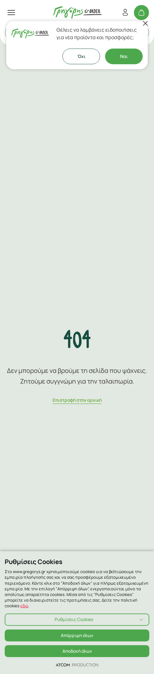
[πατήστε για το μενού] (11, 12)
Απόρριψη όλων (77, 635)
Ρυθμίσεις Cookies (74, 619)
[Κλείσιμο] (145, 23)
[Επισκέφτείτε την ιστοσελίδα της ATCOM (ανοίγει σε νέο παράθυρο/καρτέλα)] (77, 664)
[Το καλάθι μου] (141, 12)
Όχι (81, 56)
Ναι (124, 56)
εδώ (24, 606)
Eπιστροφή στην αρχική (77, 400)
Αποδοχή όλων (77, 651)
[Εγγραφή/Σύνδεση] (125, 13)
